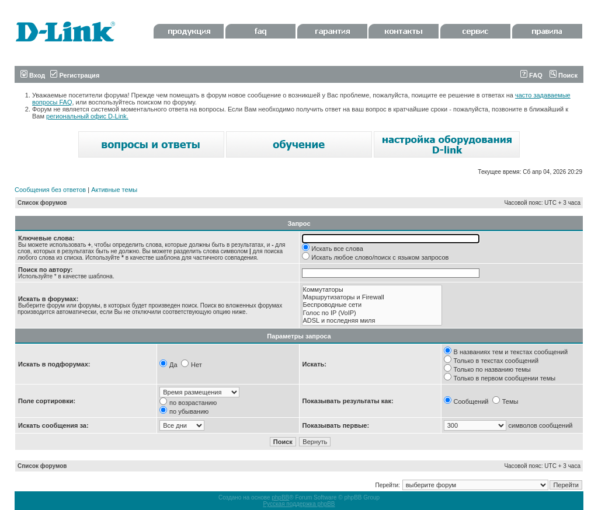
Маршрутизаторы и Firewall (372, 297)
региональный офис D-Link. (87, 116)
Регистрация (74, 75)
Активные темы (114, 189)
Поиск (564, 75)
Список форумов (42, 203)
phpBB (280, 497)
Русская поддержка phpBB (299, 504)
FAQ (531, 75)
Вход (32, 75)
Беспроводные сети (372, 305)
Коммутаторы (372, 290)
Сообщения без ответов (50, 189)
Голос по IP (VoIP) (372, 313)
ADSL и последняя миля (372, 320)
